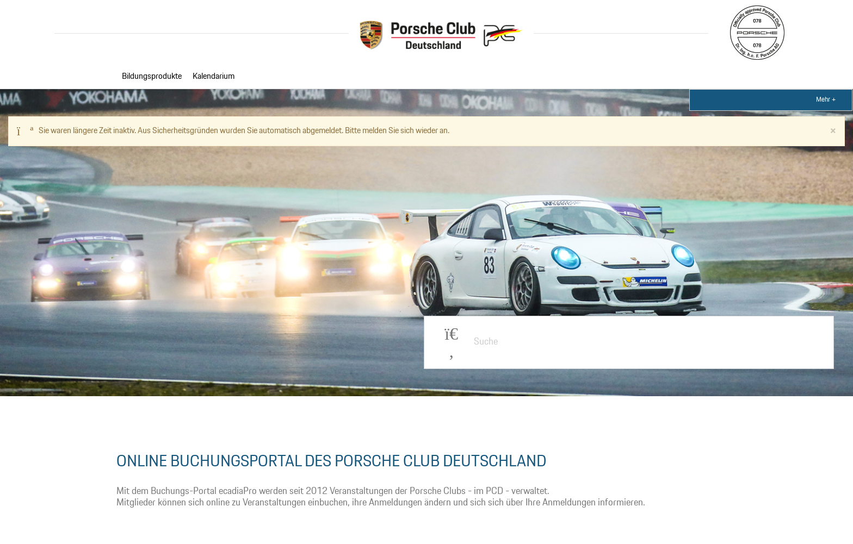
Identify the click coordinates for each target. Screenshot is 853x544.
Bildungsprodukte (152, 77)
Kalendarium (213, 77)
